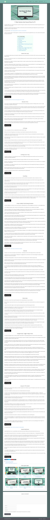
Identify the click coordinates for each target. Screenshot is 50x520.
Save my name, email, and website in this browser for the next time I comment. (17, 511)
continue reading (41, 396)
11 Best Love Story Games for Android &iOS (17, 427)
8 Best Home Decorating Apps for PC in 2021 (17, 99)
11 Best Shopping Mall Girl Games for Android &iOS (18, 30)
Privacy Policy (40, 518)
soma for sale (20, 445)
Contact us (44, 518)
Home (27, 1)
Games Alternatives (8, 461)
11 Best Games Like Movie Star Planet (16, 248)
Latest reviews (41, 1)
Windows (36, 1)
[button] (45, 1)
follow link (41, 392)
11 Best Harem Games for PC (9, 462)
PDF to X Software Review (38, 486)
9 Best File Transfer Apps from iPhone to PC (11, 463)
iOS (33, 1)
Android (30, 1)
